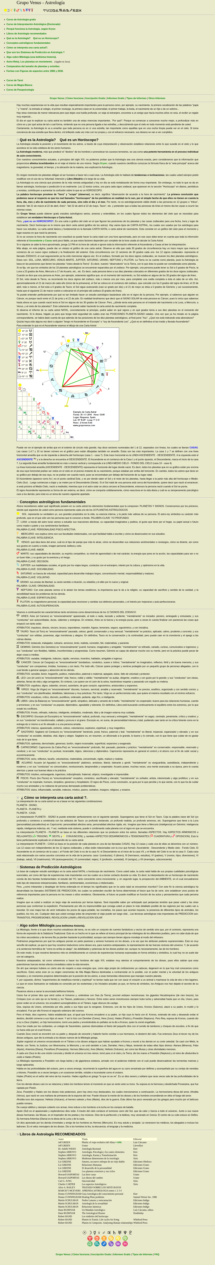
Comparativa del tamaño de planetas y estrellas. (33, 66)
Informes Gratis (115, 98)
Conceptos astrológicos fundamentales (28, 43)
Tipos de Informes (136, 98)
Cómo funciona (74, 98)
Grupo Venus (57, 98)
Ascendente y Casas (40, 240)
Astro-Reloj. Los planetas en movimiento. (29, 61)
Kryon (103, 163)
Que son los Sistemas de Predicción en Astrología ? (35, 52)
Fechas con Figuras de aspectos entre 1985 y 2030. (35, 71)
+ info (118, 1142)
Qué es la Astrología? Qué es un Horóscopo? (32, 38)
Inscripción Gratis (95, 98)
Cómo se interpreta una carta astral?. (27, 47)
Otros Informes (156, 98)
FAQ (156, 1254)
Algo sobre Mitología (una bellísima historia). (31, 57)
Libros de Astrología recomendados (26, 33)
